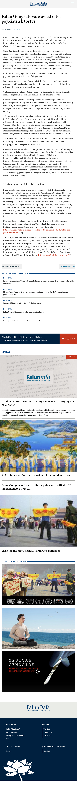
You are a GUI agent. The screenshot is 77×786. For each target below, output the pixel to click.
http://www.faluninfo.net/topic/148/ (54, 255)
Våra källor (47, 736)
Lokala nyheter (12, 746)
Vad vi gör (47, 729)
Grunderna (10, 724)
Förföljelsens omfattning (15, 736)
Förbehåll (46, 751)
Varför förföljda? (12, 732)
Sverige (8, 751)
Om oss (45, 724)
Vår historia (47, 732)
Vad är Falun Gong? (13, 729)
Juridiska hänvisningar (53, 746)
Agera (8, 739)
